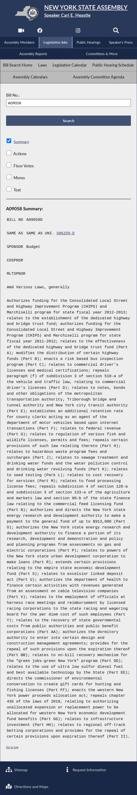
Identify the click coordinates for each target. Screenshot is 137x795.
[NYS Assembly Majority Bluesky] (97, 31)
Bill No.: (13, 96)
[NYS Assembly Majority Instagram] (78, 31)
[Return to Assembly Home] (68, 13)
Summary (22, 143)
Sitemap (17, 769)
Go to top (12, 749)
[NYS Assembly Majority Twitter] (59, 31)
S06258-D (66, 235)
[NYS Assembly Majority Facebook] (39, 31)
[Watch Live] (20, 31)
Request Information (86, 769)
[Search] (116, 31)
